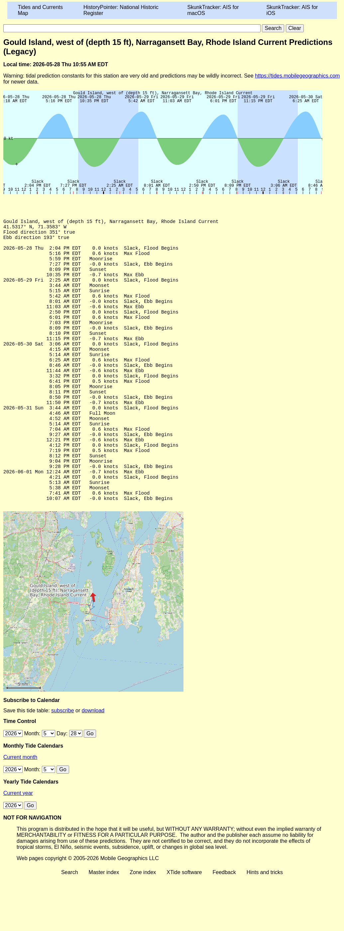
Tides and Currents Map (40, 10)
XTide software (184, 925)
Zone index (143, 925)
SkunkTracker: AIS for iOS (292, 10)
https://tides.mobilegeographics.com (297, 76)
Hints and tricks (265, 925)
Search (69, 925)
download (93, 763)
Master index (104, 925)
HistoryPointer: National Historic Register (121, 10)
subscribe (62, 763)
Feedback (224, 925)
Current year (18, 846)
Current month (20, 810)
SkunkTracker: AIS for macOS (213, 10)
